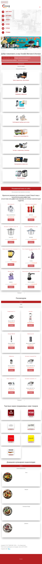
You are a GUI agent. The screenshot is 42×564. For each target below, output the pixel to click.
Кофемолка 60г (30, 333)
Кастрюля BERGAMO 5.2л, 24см (31, 226)
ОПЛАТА (8, 19)
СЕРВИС (8, 24)
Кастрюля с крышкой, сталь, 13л (11, 226)
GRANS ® (11, 454)
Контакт (21, 559)
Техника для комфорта (21, 66)
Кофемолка (11, 356)
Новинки (21, 301)
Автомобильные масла (23, 60)
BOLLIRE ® (10, 442)
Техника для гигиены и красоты (21, 68)
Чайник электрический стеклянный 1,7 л (11, 249)
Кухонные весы (21, 108)
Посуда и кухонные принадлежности (22, 58)
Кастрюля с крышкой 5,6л (30, 356)
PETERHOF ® (11, 429)
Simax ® (31, 416)
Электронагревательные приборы (9, 60)
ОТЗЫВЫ (8, 32)
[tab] (8, 58)
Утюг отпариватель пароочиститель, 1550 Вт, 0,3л (31, 249)
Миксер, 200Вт (11, 271)
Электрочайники (21, 178)
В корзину (11, 219)
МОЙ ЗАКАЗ (9, 11)
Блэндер (30, 311)
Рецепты (21, 465)
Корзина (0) (3, 2)
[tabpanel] (21, 123)
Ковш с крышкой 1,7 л (11, 378)
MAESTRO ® (31, 442)
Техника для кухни (21, 63)
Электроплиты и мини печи (21, 164)
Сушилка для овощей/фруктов (21, 136)
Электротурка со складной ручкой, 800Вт (31, 271)
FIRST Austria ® (31, 429)
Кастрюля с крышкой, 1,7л (30, 378)
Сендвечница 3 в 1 (11, 311)
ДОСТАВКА (8, 15)
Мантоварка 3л (11, 204)
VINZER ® (11, 416)
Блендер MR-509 (11, 333)
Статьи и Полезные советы (21, 468)
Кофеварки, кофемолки (21, 94)
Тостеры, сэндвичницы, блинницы (21, 150)
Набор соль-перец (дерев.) (31, 204)
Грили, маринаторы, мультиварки (21, 80)
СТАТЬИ (8, 28)
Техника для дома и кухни (7, 58)
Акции (21, 304)
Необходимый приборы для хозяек (21, 122)
